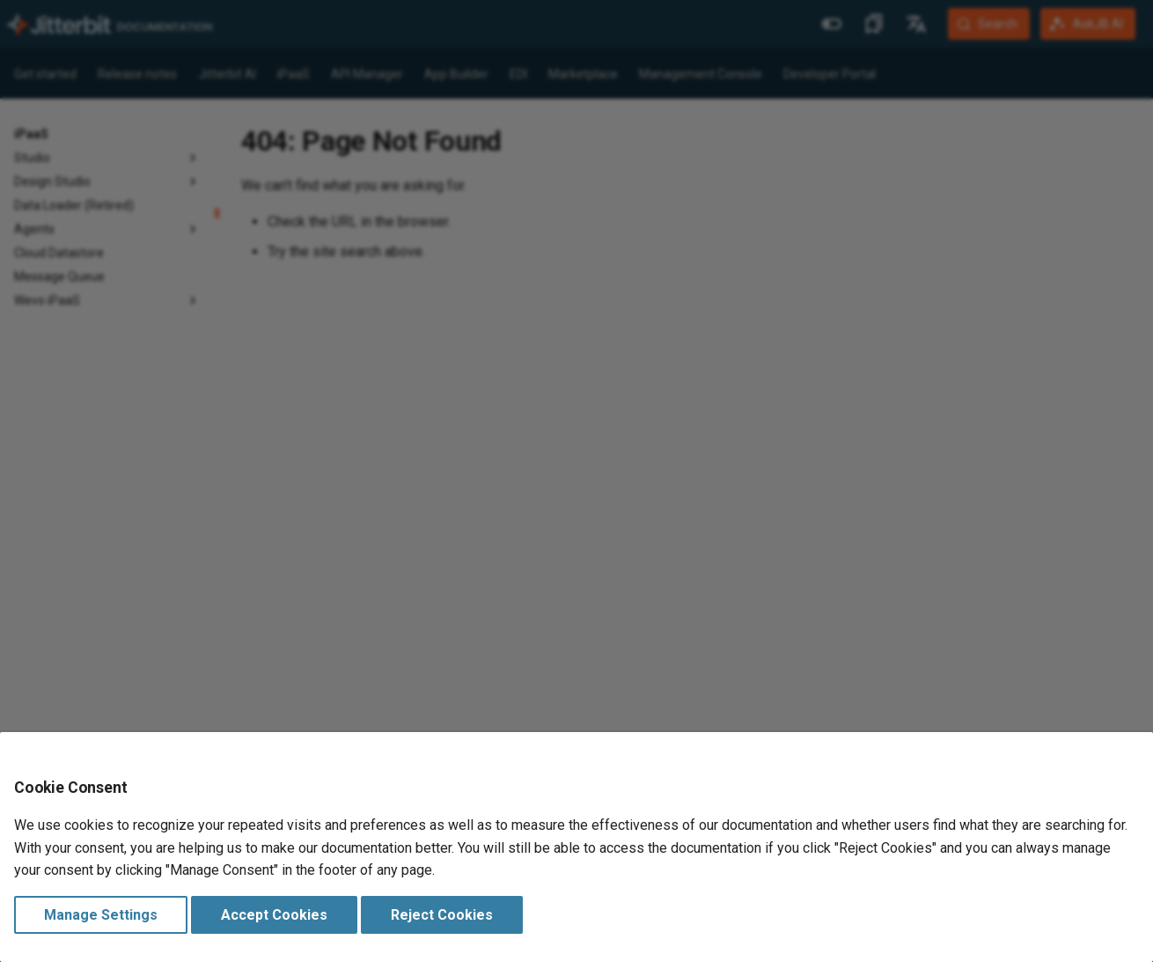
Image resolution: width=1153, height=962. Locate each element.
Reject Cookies (442, 914)
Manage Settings (101, 914)
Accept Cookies (274, 914)
